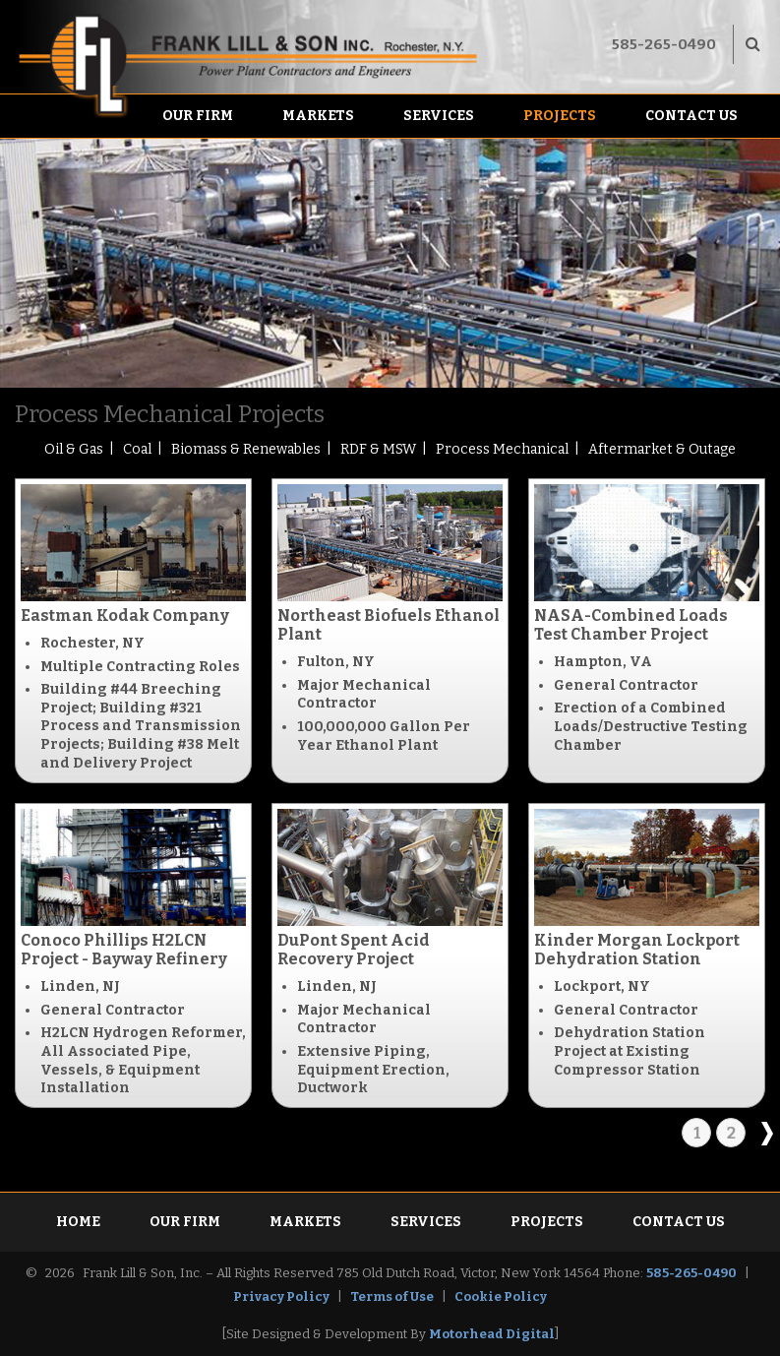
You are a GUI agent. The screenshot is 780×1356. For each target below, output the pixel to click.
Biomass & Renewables (246, 449)
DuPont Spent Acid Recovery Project (353, 949)
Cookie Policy (500, 1296)
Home (78, 1221)
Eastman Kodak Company (125, 615)
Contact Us (691, 115)
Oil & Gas (73, 449)
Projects (559, 115)
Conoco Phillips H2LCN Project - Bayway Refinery (124, 949)
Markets (318, 115)
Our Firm (197, 115)
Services (438, 115)
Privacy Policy (281, 1296)
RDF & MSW (378, 449)
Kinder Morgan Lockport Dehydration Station (637, 949)
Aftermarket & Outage (662, 449)
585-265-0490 (664, 44)
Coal (137, 449)
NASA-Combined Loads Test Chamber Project (631, 625)
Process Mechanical (502, 449)
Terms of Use (392, 1296)
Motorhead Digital (492, 1333)
